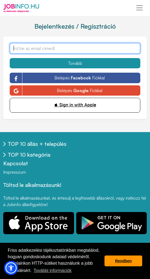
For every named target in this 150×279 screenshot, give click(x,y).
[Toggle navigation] (139, 8)
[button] (11, 268)
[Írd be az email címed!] (75, 48)
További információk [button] (52, 270)
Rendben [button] (123, 261)
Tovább (75, 63)
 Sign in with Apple (75, 104)
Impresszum (14, 172)
